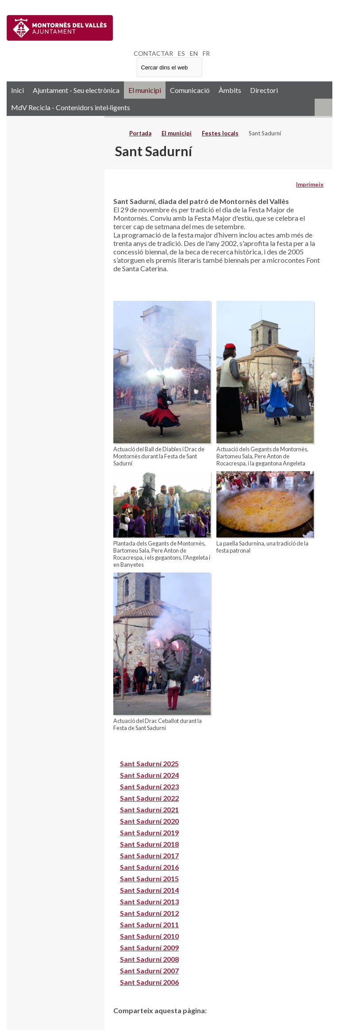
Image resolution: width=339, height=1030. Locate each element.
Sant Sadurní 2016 (149, 867)
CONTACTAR (153, 53)
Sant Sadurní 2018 (149, 844)
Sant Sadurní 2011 (149, 924)
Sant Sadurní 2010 (149, 936)
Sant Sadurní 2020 (149, 821)
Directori (264, 90)
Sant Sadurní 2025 (149, 763)
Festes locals (220, 133)
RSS (323, 107)
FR (206, 53)
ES (181, 53)
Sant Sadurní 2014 (149, 890)
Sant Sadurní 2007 (149, 970)
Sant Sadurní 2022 (149, 798)
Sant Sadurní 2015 (149, 878)
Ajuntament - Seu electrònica (76, 90)
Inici (17, 90)
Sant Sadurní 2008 (149, 959)
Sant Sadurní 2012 (149, 913)
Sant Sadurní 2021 (149, 809)
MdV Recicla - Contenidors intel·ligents (70, 107)
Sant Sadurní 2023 (149, 786)
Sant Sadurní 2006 (149, 982)
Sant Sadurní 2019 (149, 832)
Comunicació (190, 90)
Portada (140, 133)
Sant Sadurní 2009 (149, 947)
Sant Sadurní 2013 (149, 901)
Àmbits (230, 90)
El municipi (144, 90)
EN (194, 53)
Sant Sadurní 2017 (149, 855)
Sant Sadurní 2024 (149, 775)
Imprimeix (310, 184)
